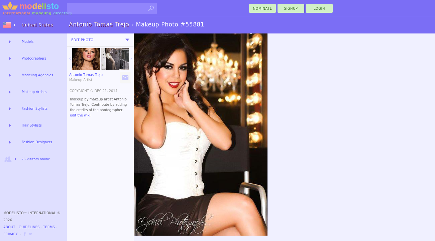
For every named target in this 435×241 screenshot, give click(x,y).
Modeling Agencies (37, 75)
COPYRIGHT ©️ (81, 91)
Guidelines (29, 227)
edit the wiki (80, 115)
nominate (262, 8)
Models (27, 42)
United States (37, 25)
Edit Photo (82, 40)
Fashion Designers (37, 142)
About (9, 227)
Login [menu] (319, 8)
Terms (49, 227)
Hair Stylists (32, 125)
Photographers (34, 58)
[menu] (127, 39)
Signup (291, 8)
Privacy (10, 234)
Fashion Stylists (34, 108)
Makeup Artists (34, 92)
